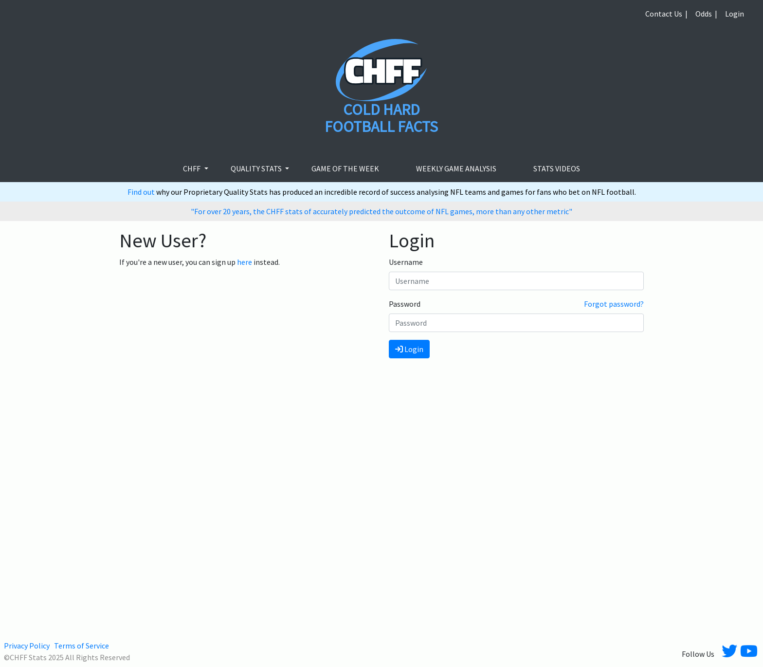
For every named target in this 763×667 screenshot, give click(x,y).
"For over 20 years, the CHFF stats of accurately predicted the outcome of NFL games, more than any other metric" (381, 211)
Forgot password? (614, 304)
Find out (141, 192)
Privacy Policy (27, 645)
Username (406, 262)
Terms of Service (81, 645)
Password (404, 304)
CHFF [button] (192, 168)
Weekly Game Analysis (456, 168)
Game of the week (345, 168)
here (244, 262)
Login (734, 14)
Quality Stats (257, 168)
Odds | (706, 14)
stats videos (556, 168)
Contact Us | (666, 14)
